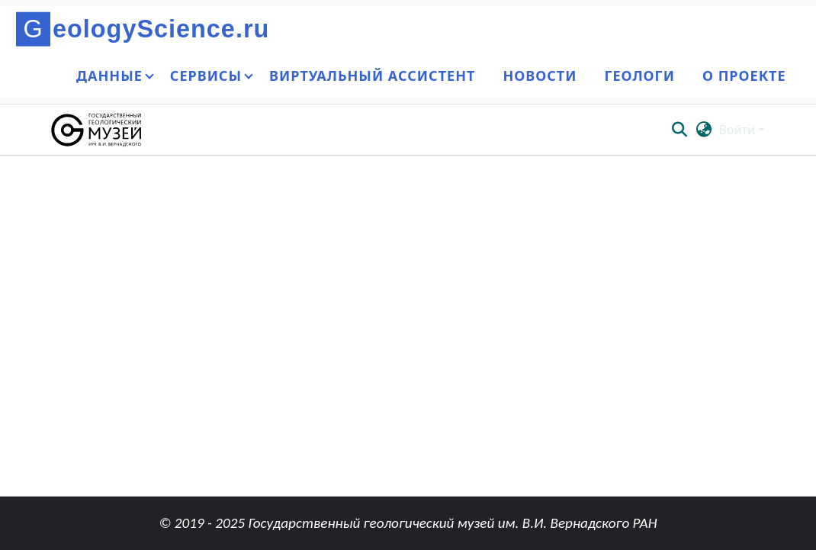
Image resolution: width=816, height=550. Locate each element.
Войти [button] (738, 129)
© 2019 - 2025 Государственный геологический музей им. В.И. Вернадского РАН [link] (408, 523)
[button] (97, 130)
